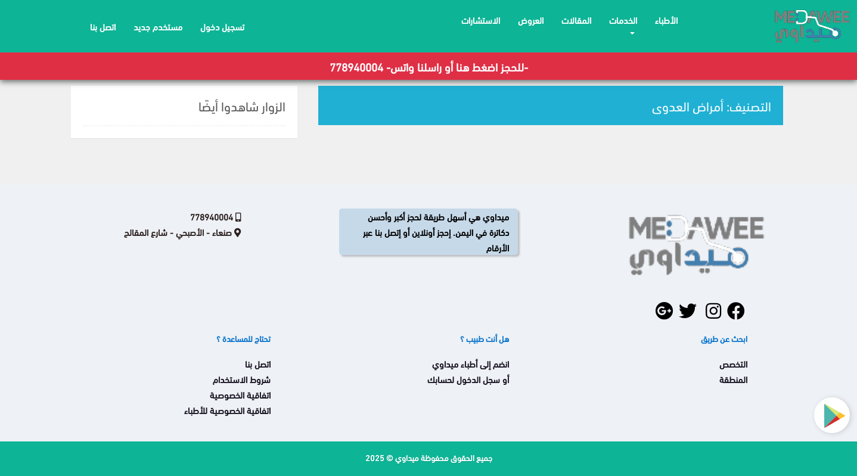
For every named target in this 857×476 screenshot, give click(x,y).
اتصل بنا (258, 363)
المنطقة (733, 378)
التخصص (733, 363)
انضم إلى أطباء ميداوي (470, 363)
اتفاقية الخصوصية (240, 394)
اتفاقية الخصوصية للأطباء (227, 409)
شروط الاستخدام (242, 378)
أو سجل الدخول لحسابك (468, 378)
